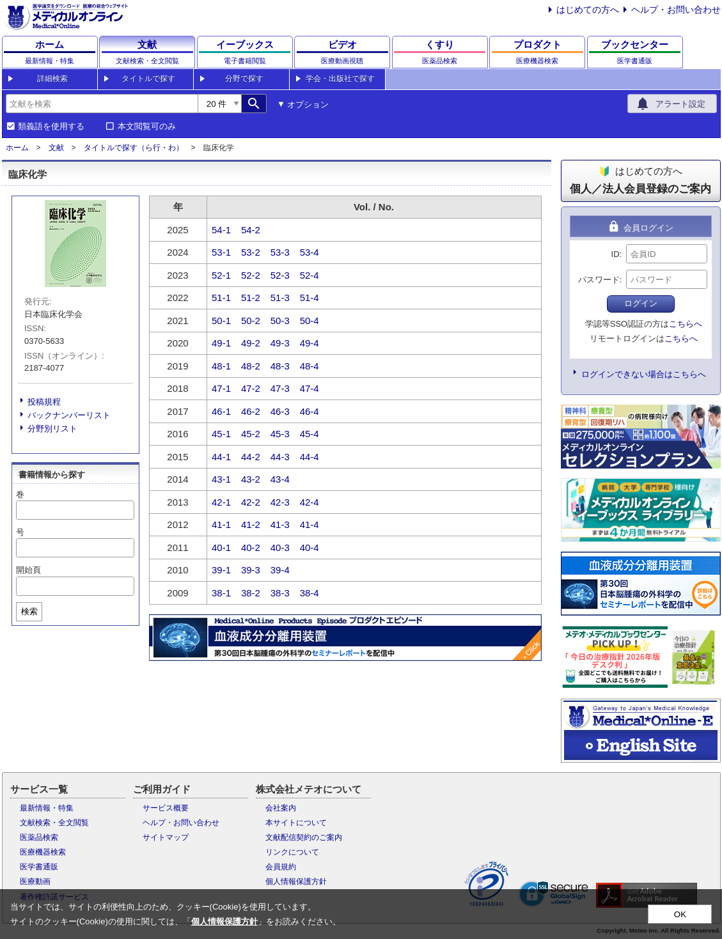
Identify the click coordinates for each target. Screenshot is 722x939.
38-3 (280, 592)
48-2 (250, 366)
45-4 (309, 433)
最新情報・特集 (47, 807)
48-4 (309, 366)
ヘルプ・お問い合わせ (676, 9)
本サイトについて (296, 822)
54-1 (221, 229)
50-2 (250, 320)
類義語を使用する (51, 126)
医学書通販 (39, 866)
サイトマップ (166, 837)
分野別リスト (52, 428)
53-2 (250, 252)
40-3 (280, 547)
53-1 (221, 252)
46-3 (280, 411)
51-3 (280, 297)
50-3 (280, 320)
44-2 (250, 456)
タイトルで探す (148, 78)
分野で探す (244, 78)
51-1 (221, 297)
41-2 (250, 524)
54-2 (250, 229)
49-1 (221, 343)
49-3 (280, 343)
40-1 (221, 547)
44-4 (309, 456)
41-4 (309, 524)
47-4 (309, 388)
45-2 (250, 433)
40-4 (309, 547)
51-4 (309, 297)
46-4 (309, 411)
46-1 (221, 411)
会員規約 (280, 866)
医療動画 (35, 881)
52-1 (221, 275)
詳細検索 (52, 78)
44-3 (280, 456)
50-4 (309, 320)
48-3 (280, 366)
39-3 (250, 569)
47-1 (221, 388)
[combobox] (102, 103)
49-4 (309, 343)
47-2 (250, 388)
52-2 (250, 275)
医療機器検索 (43, 852)
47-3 (280, 388)
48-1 (221, 366)
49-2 (250, 343)
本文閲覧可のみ (147, 126)
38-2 (250, 592)
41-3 (280, 524)
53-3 (280, 252)
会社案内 (280, 807)
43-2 (250, 479)
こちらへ (685, 324)
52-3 (280, 275)
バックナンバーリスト (69, 415)
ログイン (640, 303)
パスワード (599, 279)
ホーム (17, 147)
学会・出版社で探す (340, 78)
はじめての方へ (587, 9)
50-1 (221, 320)
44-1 (221, 456)
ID (615, 254)
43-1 (221, 479)
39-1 (221, 569)
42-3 (280, 502)
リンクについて (292, 852)
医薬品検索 (39, 837)
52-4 (309, 275)
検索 (29, 611)
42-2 (250, 502)
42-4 (309, 502)
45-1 (221, 433)
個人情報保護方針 (296, 881)
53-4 (309, 252)
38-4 (309, 592)
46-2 (250, 411)
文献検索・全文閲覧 (54, 822)
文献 (56, 147)
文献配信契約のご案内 (303, 837)
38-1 (221, 592)
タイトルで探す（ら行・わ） (134, 147)
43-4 (280, 479)
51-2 (250, 297)
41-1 (221, 524)
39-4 (280, 569)
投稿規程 (44, 402)
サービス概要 (166, 807)
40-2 (250, 547)
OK (680, 914)
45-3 (280, 433)
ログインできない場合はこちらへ (643, 374)
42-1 (221, 502)
